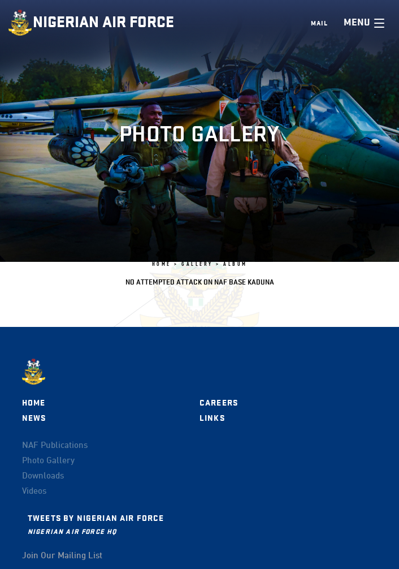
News (34, 418)
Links (212, 418)
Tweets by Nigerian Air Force (96, 518)
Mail (319, 23)
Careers (219, 403)
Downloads (43, 476)
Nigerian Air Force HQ (72, 531)
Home (34, 403)
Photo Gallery (48, 461)
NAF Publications (55, 446)
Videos (34, 491)
